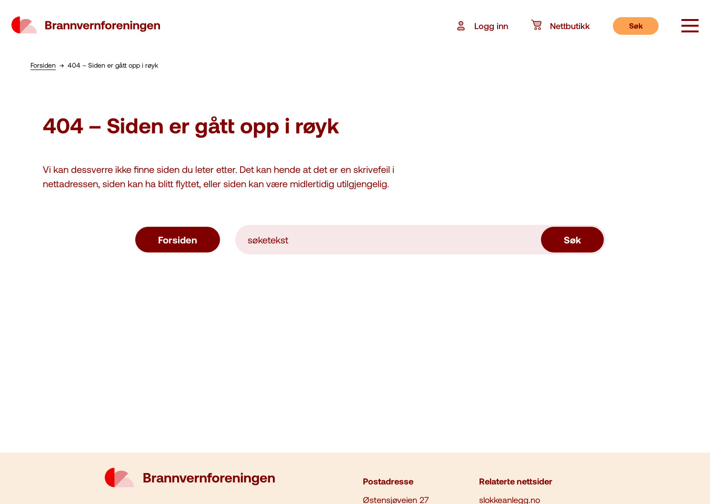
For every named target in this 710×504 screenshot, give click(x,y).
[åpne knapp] (690, 26)
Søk (636, 25)
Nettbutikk (560, 25)
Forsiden (177, 239)
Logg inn (481, 25)
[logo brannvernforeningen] (85, 25)
